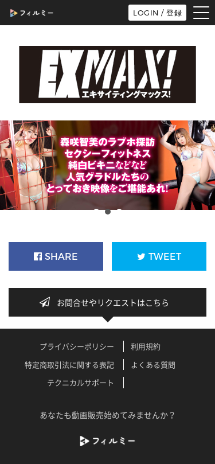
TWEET (159, 256)
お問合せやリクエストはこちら (108, 302)
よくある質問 (153, 364)
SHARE (56, 256)
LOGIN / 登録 (157, 12)
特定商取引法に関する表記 (69, 364)
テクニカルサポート (80, 382)
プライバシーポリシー (77, 346)
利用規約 (146, 346)
